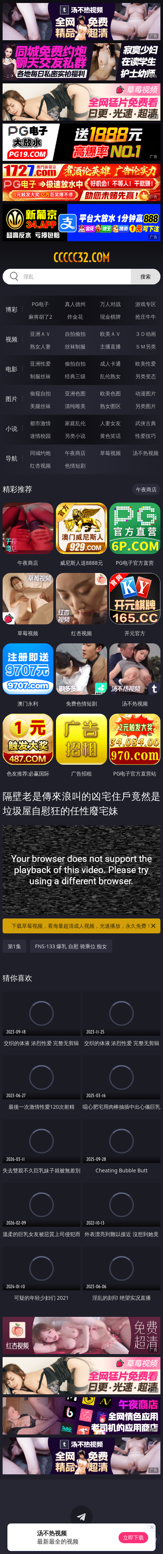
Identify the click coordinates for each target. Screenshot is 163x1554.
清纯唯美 (75, 406)
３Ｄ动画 (145, 333)
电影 (11, 369)
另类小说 (75, 435)
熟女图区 (110, 406)
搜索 (145, 276)
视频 (11, 339)
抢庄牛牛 (145, 316)
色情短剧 (75, 465)
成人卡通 (110, 363)
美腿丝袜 (40, 406)
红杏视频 (40, 465)
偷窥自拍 (40, 393)
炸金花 (75, 316)
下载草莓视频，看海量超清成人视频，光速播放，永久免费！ (84, 925)
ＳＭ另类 (145, 346)
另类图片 (145, 406)
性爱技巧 (145, 435)
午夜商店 (75, 452)
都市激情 (40, 423)
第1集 (14, 946)
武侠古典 (145, 423)
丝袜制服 (75, 346)
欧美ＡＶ (110, 333)
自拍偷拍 (75, 333)
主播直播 (110, 346)
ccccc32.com (81, 257)
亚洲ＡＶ (40, 333)
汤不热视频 (146, 452)
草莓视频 (110, 452)
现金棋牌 (110, 316)
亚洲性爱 (40, 363)
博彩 (11, 309)
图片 (11, 399)
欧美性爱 (145, 363)
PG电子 (40, 304)
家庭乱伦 (75, 423)
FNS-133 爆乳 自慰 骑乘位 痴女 (71, 946)
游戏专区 (145, 304)
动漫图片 (145, 393)
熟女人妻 (40, 346)
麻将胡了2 (40, 316)
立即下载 (133, 1537)
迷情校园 (40, 435)
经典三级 (75, 376)
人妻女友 (110, 423)
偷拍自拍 (75, 363)
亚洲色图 (75, 393)
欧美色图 (110, 393)
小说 (11, 428)
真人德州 (75, 304)
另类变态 (145, 376)
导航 (11, 458)
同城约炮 (40, 452)
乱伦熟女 (110, 376)
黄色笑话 (110, 435)
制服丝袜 (40, 376)
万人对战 (110, 304)
